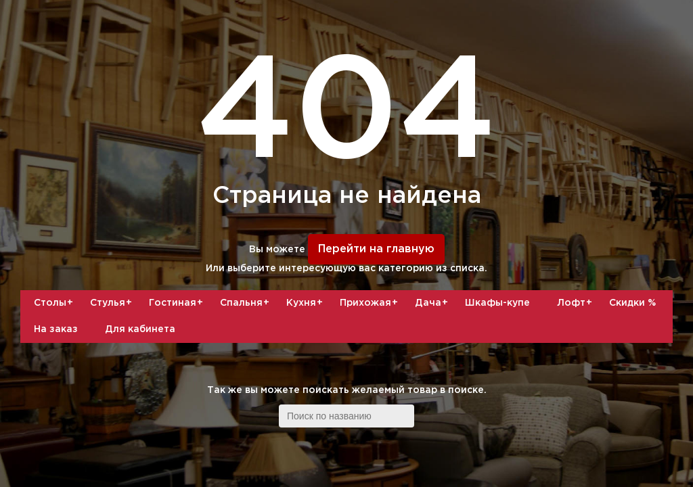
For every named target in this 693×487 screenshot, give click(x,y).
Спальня (246, 303)
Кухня (306, 303)
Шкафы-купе (497, 303)
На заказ (56, 329)
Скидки (632, 303)
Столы (55, 303)
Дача (433, 303)
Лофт (576, 303)
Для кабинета (140, 329)
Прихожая (370, 303)
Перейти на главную (376, 249)
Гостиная (177, 303)
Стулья (112, 303)
